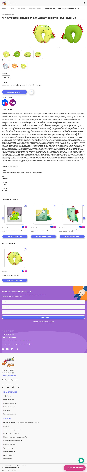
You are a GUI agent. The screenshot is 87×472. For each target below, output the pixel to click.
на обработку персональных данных (43, 322)
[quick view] (15, 214)
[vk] (3, 349)
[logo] (43, 362)
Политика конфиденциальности (10, 467)
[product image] (43, 33)
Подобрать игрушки (74, 468)
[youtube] (7, 349)
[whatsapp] (12, 349)
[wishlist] (25, 206)
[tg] (17, 349)
